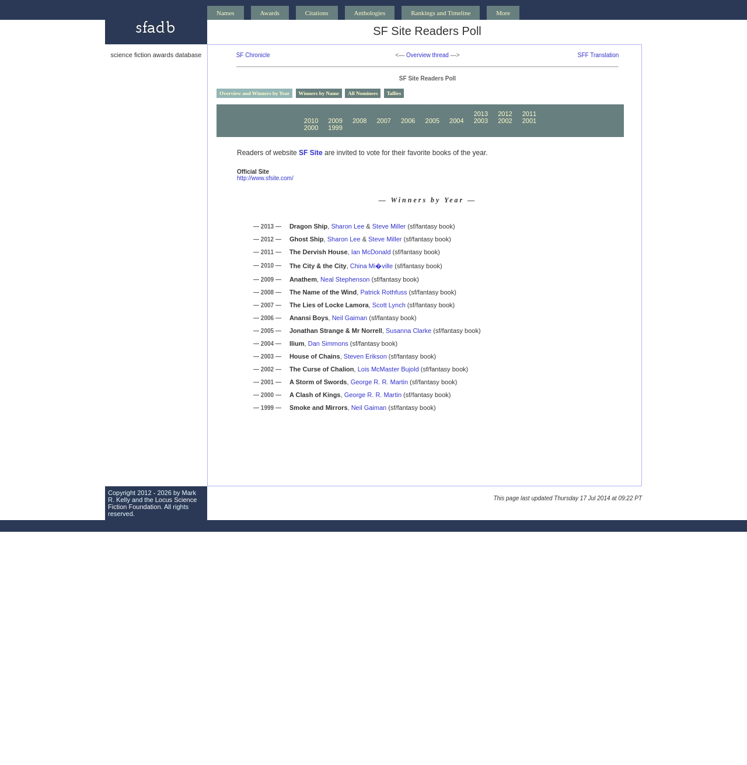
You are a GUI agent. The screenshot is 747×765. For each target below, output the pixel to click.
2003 (481, 120)
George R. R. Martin (379, 381)
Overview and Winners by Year (254, 93)
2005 (432, 120)
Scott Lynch (389, 304)
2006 (408, 120)
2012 (505, 113)
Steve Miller (389, 226)
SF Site (311, 153)
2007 (383, 120)
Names (226, 12)
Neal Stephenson (344, 279)
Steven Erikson (365, 356)
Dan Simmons (328, 343)
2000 (311, 127)
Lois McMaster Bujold (388, 369)
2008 (359, 120)
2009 (335, 120)
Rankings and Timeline (440, 12)
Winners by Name (319, 93)
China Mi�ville (371, 265)
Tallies (394, 93)
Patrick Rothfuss (383, 292)
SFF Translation (598, 55)
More (503, 12)
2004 (456, 120)
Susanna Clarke (408, 330)
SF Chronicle (253, 55)
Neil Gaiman (350, 317)
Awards (270, 12)
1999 (335, 127)
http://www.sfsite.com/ (265, 178)
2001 (529, 120)
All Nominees (363, 93)
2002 (505, 120)
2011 (529, 113)
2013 (481, 113)
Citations (317, 12)
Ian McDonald (371, 251)
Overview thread (427, 55)
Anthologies (370, 12)
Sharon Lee (347, 226)
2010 (311, 120)
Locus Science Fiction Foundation (152, 503)
